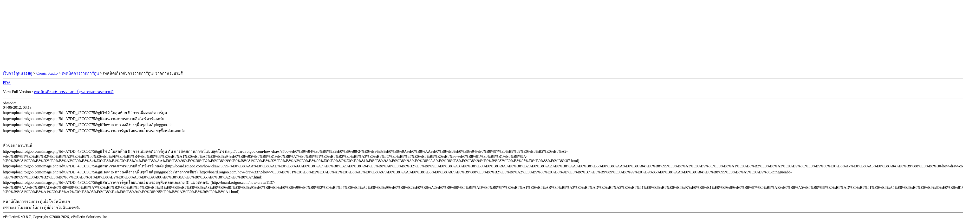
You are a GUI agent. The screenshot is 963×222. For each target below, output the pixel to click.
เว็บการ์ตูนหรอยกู (17, 73)
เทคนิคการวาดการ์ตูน (80, 73)
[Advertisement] (481, 35)
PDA (7, 83)
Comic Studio (47, 73)
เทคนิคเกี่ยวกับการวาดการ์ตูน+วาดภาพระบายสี (74, 92)
